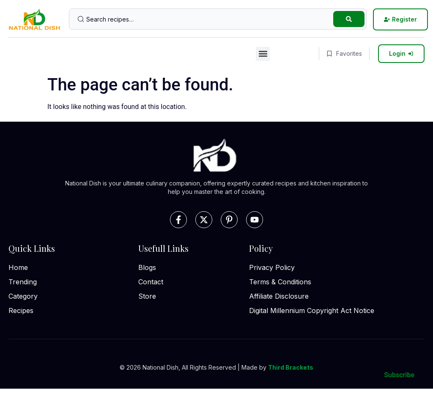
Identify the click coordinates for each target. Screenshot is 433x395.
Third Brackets (290, 367)
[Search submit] (348, 19)
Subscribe (399, 375)
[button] (263, 54)
